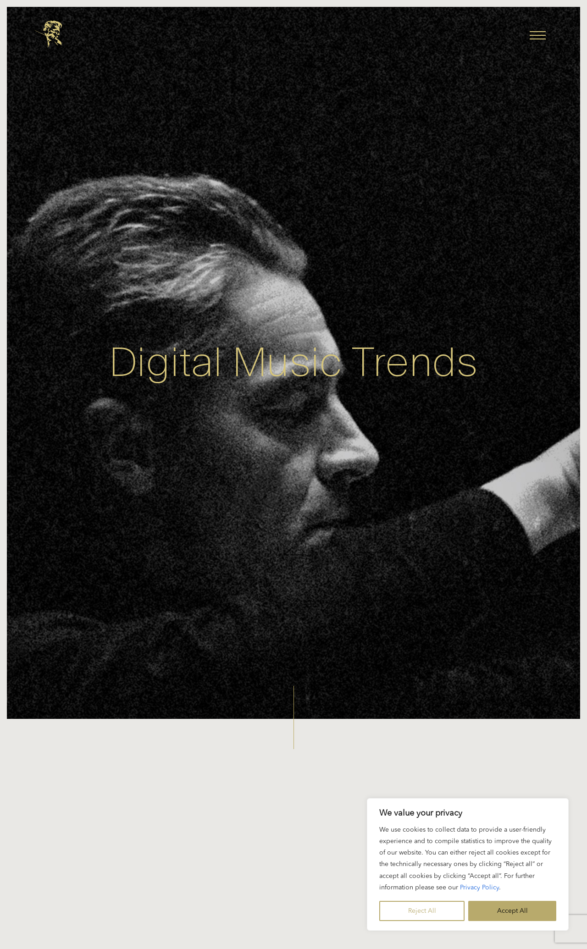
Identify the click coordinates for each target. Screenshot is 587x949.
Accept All (512, 911)
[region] (468, 864)
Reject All (422, 911)
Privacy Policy (479, 887)
